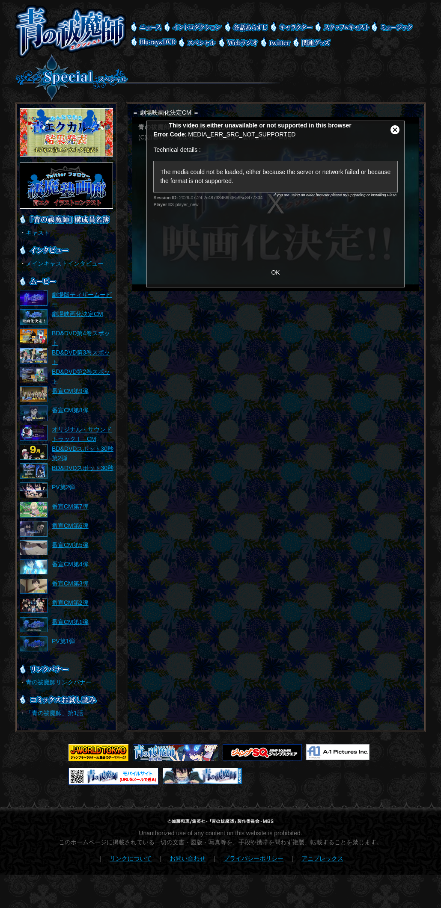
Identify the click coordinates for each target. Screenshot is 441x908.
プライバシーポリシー (253, 858)
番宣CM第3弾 (70, 583)
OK (275, 272)
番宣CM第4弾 (70, 564)
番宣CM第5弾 (70, 544)
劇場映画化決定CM (77, 314)
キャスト (38, 232)
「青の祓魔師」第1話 (54, 713)
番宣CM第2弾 (70, 602)
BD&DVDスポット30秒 (82, 467)
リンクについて (131, 858)
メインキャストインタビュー (65, 263)
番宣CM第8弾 (70, 410)
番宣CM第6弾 (70, 525)
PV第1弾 (63, 641)
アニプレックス (322, 858)
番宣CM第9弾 (70, 390)
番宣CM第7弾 (70, 506)
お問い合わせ (188, 858)
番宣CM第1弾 (70, 621)
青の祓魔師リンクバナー (59, 682)
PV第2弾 (63, 487)
